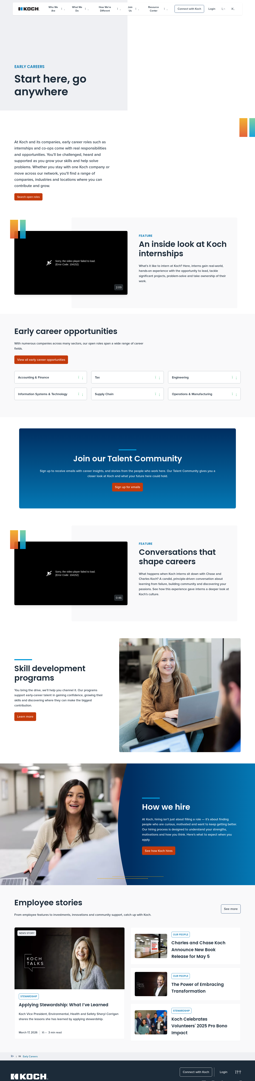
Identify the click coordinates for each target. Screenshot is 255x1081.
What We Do (80, 8)
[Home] (12, 1056)
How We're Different (110, 8)
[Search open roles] (28, 197)
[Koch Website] (29, 8)
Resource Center (157, 8)
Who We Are (57, 8)
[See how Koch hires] (158, 850)
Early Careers (30, 1056)
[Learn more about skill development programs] (25, 716)
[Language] (223, 9)
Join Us (133, 8)
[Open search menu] (233, 9)
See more (231, 909)
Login (211, 9)
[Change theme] (238, 1072)
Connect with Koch (189, 9)
